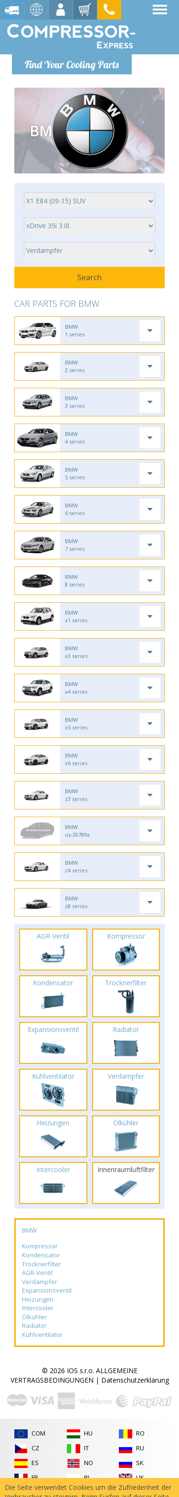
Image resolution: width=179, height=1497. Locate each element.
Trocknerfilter (41, 1264)
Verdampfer (39, 1281)
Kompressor (40, 1246)
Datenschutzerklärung (135, 1380)
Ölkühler (34, 1317)
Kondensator (41, 1255)
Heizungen (37, 1299)
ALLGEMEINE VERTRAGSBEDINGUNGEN (74, 1375)
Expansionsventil (47, 1290)
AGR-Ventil (37, 1272)
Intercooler (37, 1308)
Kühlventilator (42, 1334)
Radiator (34, 1325)
